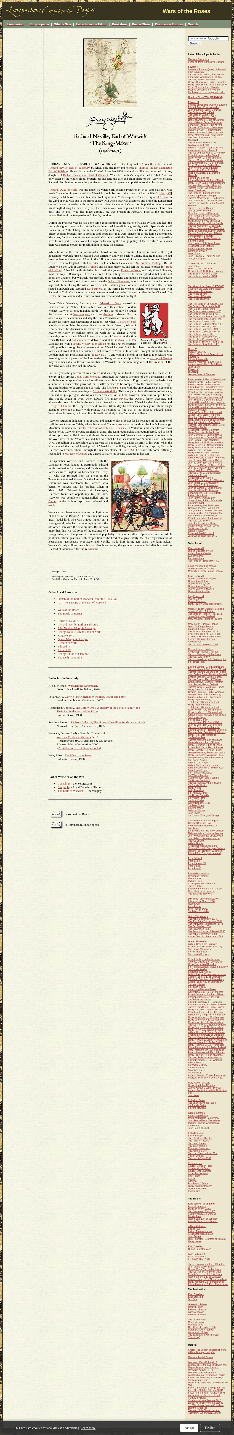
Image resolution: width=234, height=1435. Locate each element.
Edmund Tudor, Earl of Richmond (205, 412)
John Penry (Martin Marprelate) (204, 1120)
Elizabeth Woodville (105, 391)
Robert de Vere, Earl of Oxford (203, 155)
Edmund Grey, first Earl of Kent (204, 505)
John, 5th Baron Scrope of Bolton (205, 510)
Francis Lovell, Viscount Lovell (203, 525)
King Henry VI (66, 635)
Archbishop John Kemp (200, 248)
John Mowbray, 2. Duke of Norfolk (205, 200)
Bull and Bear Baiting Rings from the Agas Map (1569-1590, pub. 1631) (206, 1388)
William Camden (196, 1113)
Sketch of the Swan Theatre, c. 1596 (206, 1392)
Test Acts (192, 1299)
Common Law (195, 1163)
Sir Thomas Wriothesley (200, 772)
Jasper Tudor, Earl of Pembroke (204, 415)
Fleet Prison (194, 1176)
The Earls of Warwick (71, 791)
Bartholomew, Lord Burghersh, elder (206, 92)
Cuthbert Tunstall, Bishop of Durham (206, 848)
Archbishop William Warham (202, 846)
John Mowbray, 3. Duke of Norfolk (205, 435)
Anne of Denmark (197, 1206)
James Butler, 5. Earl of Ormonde (205, 500)
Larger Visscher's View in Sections (205, 1403)
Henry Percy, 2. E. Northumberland (205, 442)
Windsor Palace (196, 1312)
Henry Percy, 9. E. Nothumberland (205, 1030)
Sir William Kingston (198, 775)
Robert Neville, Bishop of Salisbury (205, 392)
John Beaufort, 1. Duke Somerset (205, 399)
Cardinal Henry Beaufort (200, 236)
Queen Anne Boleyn (198, 581)
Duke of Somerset (118, 281)
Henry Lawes (194, 1241)
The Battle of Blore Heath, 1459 (204, 306)
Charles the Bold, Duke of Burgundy (206, 271)
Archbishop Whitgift (198, 1115)
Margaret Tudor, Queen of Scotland (206, 609)
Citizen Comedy (196, 1156)
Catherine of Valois (197, 251)
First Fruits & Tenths (198, 1183)
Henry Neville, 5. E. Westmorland (205, 712)
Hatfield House (195, 1307)
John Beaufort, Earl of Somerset (204, 238)
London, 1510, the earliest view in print (207, 1365)
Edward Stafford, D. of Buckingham (206, 667)
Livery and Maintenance (200, 1186)
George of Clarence (60, 406)
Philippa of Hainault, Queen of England (207, 105)
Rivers (123, 398)
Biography (64, 787)
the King (109, 314)
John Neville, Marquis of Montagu (205, 394)
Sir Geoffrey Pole (196, 737)
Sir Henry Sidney (196, 984)
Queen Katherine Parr (199, 591)
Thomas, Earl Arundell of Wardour (205, 1057)
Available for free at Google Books (79, 748)
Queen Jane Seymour (199, 583)
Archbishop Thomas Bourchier (203, 430)
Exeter (52, 296)
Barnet (52, 501)
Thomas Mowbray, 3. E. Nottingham (206, 198)
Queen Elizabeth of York (200, 551)
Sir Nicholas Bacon (197, 951)
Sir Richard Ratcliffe (198, 528)
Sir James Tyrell (196, 503)
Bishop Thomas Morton (200, 1231)
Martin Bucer (194, 878)
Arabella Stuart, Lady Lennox (203, 1221)
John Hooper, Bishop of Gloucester (205, 835)
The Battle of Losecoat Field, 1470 (205, 331)
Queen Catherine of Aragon (202, 578)
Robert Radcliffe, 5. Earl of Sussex (205, 1012)
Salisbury (77, 340)
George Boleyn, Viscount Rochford (205, 682)
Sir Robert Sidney (197, 987)
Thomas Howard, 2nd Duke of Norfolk (207, 669)
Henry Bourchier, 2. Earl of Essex (205, 745)
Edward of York (130, 270)
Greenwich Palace (197, 1304)
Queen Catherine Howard (201, 588)
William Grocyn (195, 843)
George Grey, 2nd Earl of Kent (203, 508)
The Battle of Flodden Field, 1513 (205, 614)
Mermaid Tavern (196, 1322)
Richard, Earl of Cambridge (202, 218)
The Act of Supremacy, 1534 (202, 919)
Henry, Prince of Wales (199, 1208)
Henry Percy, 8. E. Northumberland (205, 1027)
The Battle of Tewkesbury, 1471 (204, 336)
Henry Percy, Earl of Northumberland (206, 183)
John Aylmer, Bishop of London (204, 838)
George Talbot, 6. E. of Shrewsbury (205, 977)
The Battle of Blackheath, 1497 (203, 561)
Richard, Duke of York (62, 189)
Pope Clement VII (197, 863)
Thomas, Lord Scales (199, 520)
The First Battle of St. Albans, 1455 (205, 304)
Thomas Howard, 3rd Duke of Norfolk (207, 672)
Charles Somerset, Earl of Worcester (206, 692)
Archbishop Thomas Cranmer (203, 651)
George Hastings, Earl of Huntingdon (206, 752)
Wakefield (124, 340)
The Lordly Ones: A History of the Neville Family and (107, 707)
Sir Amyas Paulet (196, 1070)
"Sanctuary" (194, 1337)
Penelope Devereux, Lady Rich (204, 997)
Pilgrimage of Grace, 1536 (201, 901)
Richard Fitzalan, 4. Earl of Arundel (205, 147)
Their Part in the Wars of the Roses (77, 711)
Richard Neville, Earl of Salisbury (69, 167)
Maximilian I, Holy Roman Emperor (205, 571)
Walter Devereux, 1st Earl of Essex (205, 992)
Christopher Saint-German (201, 883)
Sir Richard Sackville (198, 795)
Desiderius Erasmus (198, 876)
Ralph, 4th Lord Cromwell (201, 533)
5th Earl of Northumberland (205, 702)
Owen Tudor (194, 253)
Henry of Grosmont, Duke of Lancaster (207, 84)
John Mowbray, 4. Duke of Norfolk (205, 437)
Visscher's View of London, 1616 (204, 1400)
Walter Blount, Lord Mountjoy (203, 515)
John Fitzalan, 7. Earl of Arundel (204, 256)
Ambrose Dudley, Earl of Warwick (205, 961)
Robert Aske (194, 904)
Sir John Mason (196, 808)
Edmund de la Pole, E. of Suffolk (204, 493)
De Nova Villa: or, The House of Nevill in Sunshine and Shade (108, 722)
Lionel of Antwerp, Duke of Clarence (206, 120)
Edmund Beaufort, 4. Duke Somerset (206, 407)
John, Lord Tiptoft (197, 258)
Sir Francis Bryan (197, 717)
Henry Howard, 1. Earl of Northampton (207, 1040)
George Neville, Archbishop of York (79, 632)
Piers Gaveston (196, 72)
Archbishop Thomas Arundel (202, 150)
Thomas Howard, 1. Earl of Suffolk (205, 1042)
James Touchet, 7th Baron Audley (205, 513)
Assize (191, 1178)
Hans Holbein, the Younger (201, 891)
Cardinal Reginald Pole (199, 823)
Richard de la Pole (197, 495)
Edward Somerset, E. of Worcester (205, 1060)
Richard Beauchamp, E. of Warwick (206, 228)
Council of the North (198, 1173)
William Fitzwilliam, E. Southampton (206, 767)
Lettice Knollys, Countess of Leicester (207, 974)
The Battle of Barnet (70, 613)
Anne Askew (194, 906)
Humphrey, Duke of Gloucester (203, 213)
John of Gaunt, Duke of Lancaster (205, 122)
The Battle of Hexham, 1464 (202, 326)
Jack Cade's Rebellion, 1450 (202, 536)
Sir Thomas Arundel (198, 793)
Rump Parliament (197, 1256)
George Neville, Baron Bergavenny (205, 757)
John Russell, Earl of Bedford (203, 684)
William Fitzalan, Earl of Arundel (204, 455)
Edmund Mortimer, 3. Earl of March (205, 163)
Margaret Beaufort (197, 410)
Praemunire (194, 1191)
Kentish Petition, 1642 (199, 1259)
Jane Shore (194, 367)
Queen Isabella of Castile (201, 568)
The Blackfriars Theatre (200, 1138)
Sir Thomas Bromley (198, 954)
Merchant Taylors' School (200, 1329)
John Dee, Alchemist (198, 1128)
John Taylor (194, 813)
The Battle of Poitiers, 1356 (202, 117)
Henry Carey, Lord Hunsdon (202, 964)
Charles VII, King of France (201, 263)
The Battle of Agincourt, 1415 (203, 273)
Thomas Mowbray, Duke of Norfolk (205, 160)
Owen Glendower (197, 190)
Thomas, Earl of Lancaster (201, 79)
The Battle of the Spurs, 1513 (203, 631)
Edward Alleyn (195, 1135)
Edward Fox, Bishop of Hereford (204, 853)
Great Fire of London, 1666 (201, 1327)
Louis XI (128, 450)
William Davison (196, 1062)
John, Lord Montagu (88, 376)
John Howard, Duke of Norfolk (203, 440)
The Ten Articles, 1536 (199, 926)
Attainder (192, 1181)
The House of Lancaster (200, 291)
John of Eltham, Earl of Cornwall (204, 110)
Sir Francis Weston (197, 785)
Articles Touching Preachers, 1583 (205, 936)
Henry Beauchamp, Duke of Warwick (206, 231)
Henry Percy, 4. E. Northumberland (205, 447)
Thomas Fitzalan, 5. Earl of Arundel (206, 203)
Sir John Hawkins (197, 1108)
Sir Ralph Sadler (196, 1067)
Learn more (88, 1428)
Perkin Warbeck (196, 558)
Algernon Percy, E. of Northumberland (207, 1279)
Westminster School (198, 1332)
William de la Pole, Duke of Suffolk (205, 223)
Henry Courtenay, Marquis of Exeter (206, 755)
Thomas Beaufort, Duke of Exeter (205, 233)
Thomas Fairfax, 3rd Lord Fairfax (204, 1271)
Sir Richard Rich (196, 662)
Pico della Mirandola (198, 873)
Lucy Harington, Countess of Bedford (207, 1239)
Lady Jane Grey (196, 790)
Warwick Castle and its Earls (74, 737)
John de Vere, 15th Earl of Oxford (205, 722)
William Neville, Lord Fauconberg (205, 389)
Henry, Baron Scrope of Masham (204, 221)
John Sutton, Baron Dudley (201, 498)
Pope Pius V (194, 868)
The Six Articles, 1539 (199, 929)
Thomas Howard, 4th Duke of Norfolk (207, 1037)
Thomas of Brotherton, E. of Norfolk (206, 74)
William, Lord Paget (198, 762)
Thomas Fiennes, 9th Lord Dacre (204, 783)
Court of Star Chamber (199, 1171)
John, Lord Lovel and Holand (202, 523)
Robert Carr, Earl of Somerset (203, 1219)
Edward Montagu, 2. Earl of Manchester (208, 1284)
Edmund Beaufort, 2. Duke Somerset (206, 402)
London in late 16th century (202, 1372)
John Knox (193, 1095)
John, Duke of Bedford (199, 210)
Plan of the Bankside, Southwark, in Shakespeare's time (206, 1378)
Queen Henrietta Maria (199, 1249)
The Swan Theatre (197, 1145)
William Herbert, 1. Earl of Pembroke (206, 457)
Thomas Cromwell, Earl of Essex (204, 654)
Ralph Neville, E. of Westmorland (205, 157)
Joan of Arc (193, 266)
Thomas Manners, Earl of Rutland (205, 740)
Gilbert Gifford (195, 1072)
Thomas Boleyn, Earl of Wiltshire (204, 679)
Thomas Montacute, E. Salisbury (204, 226)
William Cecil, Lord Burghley (202, 944)
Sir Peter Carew (196, 805)
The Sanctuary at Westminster (203, 1334)
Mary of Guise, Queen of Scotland (205, 619)
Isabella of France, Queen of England (207, 69)
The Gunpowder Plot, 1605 (201, 1211)
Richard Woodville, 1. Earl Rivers (204, 362)
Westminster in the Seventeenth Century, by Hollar (204, 1396)
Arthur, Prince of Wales (199, 553)
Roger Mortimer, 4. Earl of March (204, 165)
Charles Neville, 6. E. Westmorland (205, 1022)
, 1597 (199, 1158)
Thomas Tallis (195, 886)
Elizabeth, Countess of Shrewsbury (206, 979)
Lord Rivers (94, 288)
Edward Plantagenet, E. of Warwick (206, 480)
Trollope (93, 266)
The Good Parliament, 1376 (202, 137)
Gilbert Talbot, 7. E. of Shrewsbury (205, 982)
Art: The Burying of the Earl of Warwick (82, 602)
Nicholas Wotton (196, 810)
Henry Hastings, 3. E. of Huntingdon (206, 1045)
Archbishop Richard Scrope (202, 195)
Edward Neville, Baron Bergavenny (205, 387)
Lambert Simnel (196, 556)
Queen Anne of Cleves (199, 586)
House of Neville (68, 621)
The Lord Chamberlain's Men (203, 1153)
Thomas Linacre (196, 841)
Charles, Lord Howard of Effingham (206, 1035)
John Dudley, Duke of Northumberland (207, 674)
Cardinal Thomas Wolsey (200, 649)
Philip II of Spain (196, 1100)
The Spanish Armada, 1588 (202, 1103)
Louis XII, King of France (200, 626)
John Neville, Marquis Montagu (77, 628)
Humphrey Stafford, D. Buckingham (206, 417)
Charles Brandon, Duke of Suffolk (205, 677)
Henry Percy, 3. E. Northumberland (205, 445)
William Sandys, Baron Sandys (203, 765)
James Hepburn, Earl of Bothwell (204, 1088)
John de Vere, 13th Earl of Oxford (205, 462)
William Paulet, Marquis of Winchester (207, 714)
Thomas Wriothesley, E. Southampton (207, 659)
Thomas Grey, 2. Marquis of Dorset (205, 687)
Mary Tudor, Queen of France (203, 624)
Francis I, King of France (200, 629)
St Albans (162, 197)
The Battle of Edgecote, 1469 (203, 329)
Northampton (81, 314)
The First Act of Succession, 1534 (205, 921)
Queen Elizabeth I (197, 601)
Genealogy (64, 783)
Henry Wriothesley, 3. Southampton (206, 1019)
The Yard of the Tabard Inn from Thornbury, (204, 1411)
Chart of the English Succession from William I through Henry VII (207, 1351)
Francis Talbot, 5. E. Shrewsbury (204, 697)
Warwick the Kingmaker (82, 685)
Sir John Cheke (196, 800)
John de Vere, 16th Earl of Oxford (205, 725)
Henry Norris (194, 788)
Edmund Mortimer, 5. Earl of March (205, 180)
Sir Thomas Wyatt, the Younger (204, 815)
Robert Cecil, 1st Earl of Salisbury (205, 946)
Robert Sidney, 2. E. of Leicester (204, 1277)
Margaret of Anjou (76, 453)
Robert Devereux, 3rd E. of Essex (205, 1274)
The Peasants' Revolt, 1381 (202, 142)
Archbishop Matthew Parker (202, 989)
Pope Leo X (194, 861)
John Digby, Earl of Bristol (201, 1266)
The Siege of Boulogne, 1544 (203, 644)
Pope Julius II (195, 858)
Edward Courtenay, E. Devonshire (205, 1002)
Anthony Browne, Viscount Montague (207, 1075)
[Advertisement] (23, 103)
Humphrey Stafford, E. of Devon (204, 422)
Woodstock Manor (197, 1314)
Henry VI (165, 193)
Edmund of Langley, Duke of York (205, 125)
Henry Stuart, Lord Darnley (201, 1085)
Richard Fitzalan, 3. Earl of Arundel (205, 132)
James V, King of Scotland (201, 616)
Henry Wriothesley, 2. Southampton (206, 1017)
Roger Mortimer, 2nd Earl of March (205, 135)
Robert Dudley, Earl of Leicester (204, 959)
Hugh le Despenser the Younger (204, 89)
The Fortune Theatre (198, 1140)
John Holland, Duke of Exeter (203, 168)
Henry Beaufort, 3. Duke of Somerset (207, 404)
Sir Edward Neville (197, 760)
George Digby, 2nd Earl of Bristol (204, 1269)
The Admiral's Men (197, 1151)
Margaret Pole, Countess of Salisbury (207, 732)
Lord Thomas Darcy (198, 909)
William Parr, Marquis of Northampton (207, 1014)
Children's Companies (199, 1148)
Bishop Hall (194, 1229)
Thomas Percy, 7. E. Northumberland (207, 1024)
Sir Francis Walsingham (200, 949)
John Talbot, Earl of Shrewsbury (204, 215)
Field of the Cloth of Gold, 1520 (204, 634)
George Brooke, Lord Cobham (203, 777)
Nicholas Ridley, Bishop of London (205, 833)
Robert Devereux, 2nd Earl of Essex (206, 994)
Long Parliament (196, 1254)
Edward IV (101, 354)
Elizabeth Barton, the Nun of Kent (205, 888)
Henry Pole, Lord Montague (202, 735)
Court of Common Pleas (200, 1166)
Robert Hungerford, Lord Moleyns (205, 518)
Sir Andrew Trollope (149, 263)
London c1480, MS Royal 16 (202, 1362)
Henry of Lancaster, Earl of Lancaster (207, 82)
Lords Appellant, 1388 (199, 145)
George (166, 384)
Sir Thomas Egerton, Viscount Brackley (208, 967)
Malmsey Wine (195, 1324)
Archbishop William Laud (200, 1234)
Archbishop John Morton (200, 478)
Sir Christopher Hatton (199, 999)
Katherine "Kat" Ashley (199, 972)
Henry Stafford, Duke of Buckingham (206, 420)
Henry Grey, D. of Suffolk (200, 689)
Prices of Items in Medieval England (206, 62)
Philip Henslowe (196, 1133)
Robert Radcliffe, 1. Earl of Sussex (205, 747)
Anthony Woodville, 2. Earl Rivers (205, 364)
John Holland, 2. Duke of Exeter (204, 243)
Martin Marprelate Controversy (203, 1118)
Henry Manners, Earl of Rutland (204, 742)
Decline (210, 1428)
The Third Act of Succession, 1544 (205, 924)
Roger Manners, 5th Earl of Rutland (206, 1050)
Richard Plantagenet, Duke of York (205, 354)
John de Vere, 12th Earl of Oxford (205, 460)
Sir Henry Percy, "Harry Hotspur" (204, 185)
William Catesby (196, 531)
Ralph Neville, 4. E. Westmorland (205, 709)
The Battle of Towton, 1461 (201, 321)
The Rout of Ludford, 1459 (201, 309)
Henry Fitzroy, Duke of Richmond (205, 604)
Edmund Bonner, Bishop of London (205, 830)
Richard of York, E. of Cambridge (204, 130)
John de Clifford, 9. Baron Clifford (205, 467)
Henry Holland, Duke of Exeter (203, 452)
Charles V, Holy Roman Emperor (204, 636)
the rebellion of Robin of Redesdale (105, 428)
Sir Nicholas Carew (197, 720)
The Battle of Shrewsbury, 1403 (204, 193)
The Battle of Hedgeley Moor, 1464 (205, 324)
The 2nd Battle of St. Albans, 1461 (205, 319)
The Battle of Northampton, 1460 (204, 311)
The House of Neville (198, 299)
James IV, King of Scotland (201, 611)
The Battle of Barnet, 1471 (201, 334)
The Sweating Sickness (200, 893)
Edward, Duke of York (199, 178)
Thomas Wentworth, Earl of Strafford (206, 1264)
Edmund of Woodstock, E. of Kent (205, 77)
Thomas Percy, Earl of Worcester (204, 188)
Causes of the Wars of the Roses (204, 289)
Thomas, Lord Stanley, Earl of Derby (206, 425)
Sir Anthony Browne (198, 770)
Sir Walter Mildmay (197, 1065)
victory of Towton (161, 358)
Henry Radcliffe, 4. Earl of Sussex (205, 1009)
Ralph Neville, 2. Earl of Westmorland (207, 379)
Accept (189, 1428)
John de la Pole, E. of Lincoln (203, 490)
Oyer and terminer (197, 1188)
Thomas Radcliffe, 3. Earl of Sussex (206, 1007)
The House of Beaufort (199, 296)
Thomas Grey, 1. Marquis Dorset (204, 473)
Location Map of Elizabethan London (206, 1375)
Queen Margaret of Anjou (73, 639)
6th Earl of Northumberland (205, 707)
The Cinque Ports (197, 1319)
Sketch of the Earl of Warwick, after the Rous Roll (87, 599)
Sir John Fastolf (196, 241)
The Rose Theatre (197, 1143)
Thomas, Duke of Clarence (201, 208)
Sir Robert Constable (198, 911)
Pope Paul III (194, 866)
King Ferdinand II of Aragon (202, 566)
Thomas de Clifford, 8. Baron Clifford (206, 465)
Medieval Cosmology (198, 59)
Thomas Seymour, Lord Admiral (204, 727)
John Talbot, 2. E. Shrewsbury (203, 483)
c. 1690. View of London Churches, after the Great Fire (205, 1406)
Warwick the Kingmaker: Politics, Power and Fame (95, 696)
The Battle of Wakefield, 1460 (203, 314)
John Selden (194, 1236)
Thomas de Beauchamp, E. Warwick (206, 152)
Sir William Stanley (197, 427)
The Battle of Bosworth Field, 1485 (205, 341)
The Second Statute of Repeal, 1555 (206, 931)
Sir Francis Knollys (197, 969)
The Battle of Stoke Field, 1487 (203, 344)
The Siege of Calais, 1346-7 (202, 115)
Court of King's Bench (199, 1168)
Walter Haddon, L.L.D (199, 803)
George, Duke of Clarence (73, 654)
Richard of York (126, 321)
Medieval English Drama (200, 1357)
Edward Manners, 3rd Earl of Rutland (207, 1004)
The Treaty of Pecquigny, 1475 (203, 339)
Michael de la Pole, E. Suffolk (203, 170)
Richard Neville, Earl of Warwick (204, 384)
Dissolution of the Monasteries (203, 898)
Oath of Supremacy (198, 916)
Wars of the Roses (68, 610)
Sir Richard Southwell (199, 780)
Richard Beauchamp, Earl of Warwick (86, 175)
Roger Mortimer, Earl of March (203, 87)
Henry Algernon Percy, (199, 699)
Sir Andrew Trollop (197, 475)
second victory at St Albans (89, 343)
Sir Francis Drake (197, 1105)
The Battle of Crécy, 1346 (201, 112)
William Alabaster (197, 1226)
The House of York (197, 294)
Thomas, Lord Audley (199, 657)
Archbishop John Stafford (201, 246)
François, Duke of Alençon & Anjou (205, 1077)
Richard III (94, 549)
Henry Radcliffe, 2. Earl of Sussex (205, 750)
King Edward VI (196, 596)
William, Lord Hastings (199, 450)
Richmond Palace (197, 1309)
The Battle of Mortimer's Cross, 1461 (206, 316)
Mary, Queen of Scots (199, 1082)
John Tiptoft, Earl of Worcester (203, 470)
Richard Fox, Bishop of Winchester (205, 851)
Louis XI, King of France (200, 268)
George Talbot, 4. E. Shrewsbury (204, 694)
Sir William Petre (196, 798)
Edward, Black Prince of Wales (203, 107)
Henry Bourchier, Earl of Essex (203, 432)
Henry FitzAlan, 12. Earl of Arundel (205, 1055)
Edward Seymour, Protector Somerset (207, 730)
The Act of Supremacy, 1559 (202, 934)
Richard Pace (195, 881)
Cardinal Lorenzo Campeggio (203, 820)
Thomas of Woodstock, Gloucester (205, 127)
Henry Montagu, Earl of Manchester (206, 1282)
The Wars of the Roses (78, 755)
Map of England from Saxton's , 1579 (203, 1368)
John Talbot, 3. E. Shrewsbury (203, 485)
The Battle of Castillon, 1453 (202, 276)
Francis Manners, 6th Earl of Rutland (206, 1052)
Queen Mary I (195, 599)
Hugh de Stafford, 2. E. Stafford (204, 173)
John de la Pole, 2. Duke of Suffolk (205, 488)
